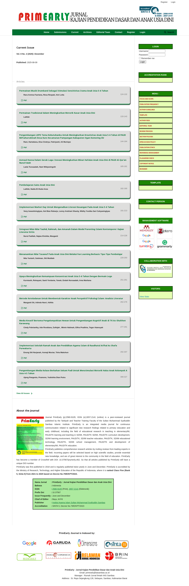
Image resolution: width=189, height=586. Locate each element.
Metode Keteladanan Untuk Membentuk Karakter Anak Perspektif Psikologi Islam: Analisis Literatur (71, 298)
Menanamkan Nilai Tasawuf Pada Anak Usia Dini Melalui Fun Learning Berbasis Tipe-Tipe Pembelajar (70, 254)
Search (170, 32)
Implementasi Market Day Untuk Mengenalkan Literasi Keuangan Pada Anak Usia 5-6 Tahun (66, 207)
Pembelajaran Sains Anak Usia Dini (37, 185)
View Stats (144, 296)
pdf (25, 100)
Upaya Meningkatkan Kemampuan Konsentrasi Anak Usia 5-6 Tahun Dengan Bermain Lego (65, 276)
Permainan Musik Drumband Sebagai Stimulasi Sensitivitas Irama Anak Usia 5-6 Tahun (63, 90)
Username (143, 51)
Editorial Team (103, 32)
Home (46, 32)
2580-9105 (57, 489)
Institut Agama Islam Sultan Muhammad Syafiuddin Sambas (78, 502)
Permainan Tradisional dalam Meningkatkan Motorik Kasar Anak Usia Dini (57, 112)
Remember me (147, 58)
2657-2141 (74, 489)
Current (75, 32)
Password (143, 55)
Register (131, 32)
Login (142, 32)
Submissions (60, 32)
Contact (118, 32)
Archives (87, 32)
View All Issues (23, 393)
